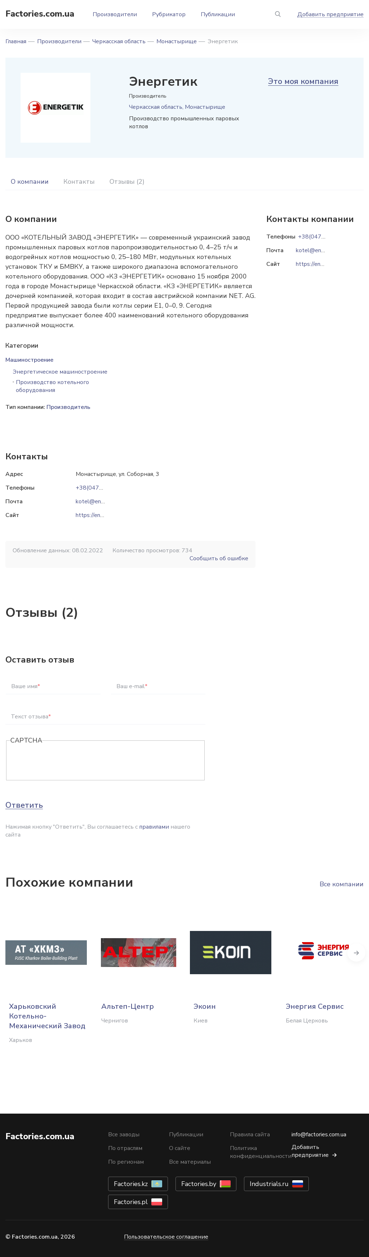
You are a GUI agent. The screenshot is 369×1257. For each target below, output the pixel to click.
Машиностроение (29, 360)
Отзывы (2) (127, 181)
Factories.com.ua (39, 13)
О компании (30, 181)
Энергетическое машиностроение (60, 372)
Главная (15, 41)
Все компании (342, 884)
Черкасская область (119, 41)
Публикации (218, 14)
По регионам (126, 1162)
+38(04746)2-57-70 (103, 488)
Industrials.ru (269, 1184)
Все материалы (190, 1162)
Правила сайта (250, 1134)
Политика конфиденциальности (261, 1152)
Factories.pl (131, 1202)
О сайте (179, 1148)
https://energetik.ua (100, 515)
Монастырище (176, 41)
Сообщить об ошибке (219, 558)
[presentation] (65, 761)
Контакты (79, 181)
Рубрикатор (169, 14)
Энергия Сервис (315, 1006)
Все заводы (123, 1134)
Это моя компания (303, 81)
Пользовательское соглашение (166, 1237)
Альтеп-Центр (127, 1006)
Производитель (68, 407)
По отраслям (125, 1148)
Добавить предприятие (330, 14)
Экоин (205, 1006)
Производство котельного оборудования (52, 386)
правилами (154, 827)
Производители (115, 14)
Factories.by (198, 1184)
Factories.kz (131, 1184)
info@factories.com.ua (319, 1134)
